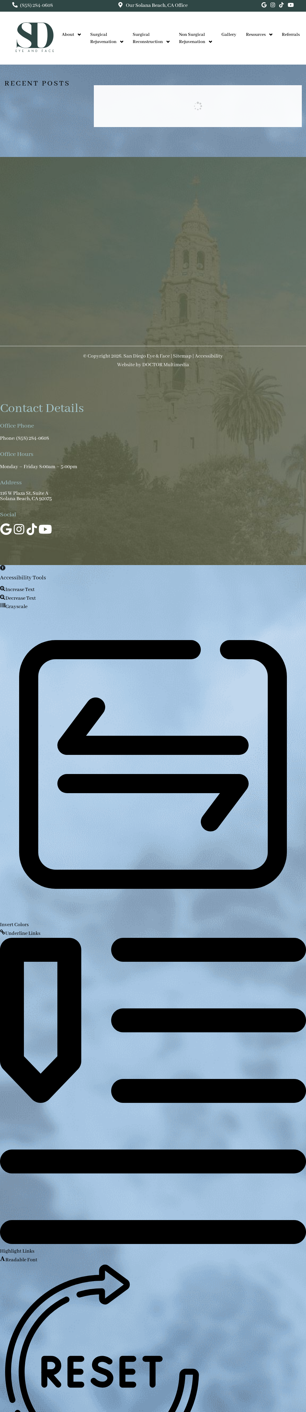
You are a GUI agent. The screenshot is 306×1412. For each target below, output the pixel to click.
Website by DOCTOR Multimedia (153, 365)
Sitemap (182, 356)
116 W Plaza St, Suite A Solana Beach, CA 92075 (26, 496)
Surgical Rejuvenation (103, 38)
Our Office (156, 5)
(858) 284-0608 (36, 5)
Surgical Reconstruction (148, 38)
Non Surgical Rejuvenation (192, 38)
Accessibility (209, 356)
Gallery (228, 34)
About (68, 34)
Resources (256, 34)
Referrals (291, 34)
